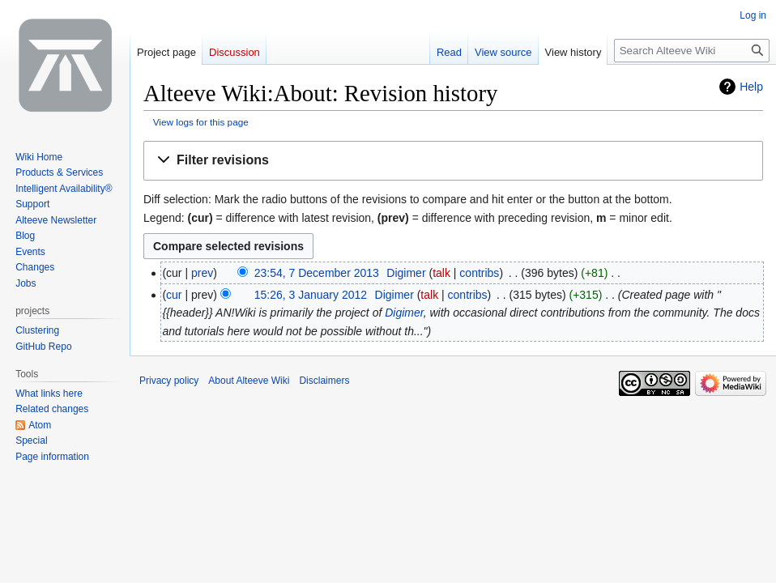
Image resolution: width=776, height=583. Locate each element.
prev (202, 272)
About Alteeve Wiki (248, 380)
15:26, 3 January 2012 (310, 294)
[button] (453, 161)
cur (173, 294)
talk (441, 272)
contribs (479, 272)
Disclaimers (324, 380)
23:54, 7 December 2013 (316, 272)
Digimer (404, 312)
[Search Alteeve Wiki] (692, 50)
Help (751, 86)
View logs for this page (201, 122)
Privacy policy (168, 380)
